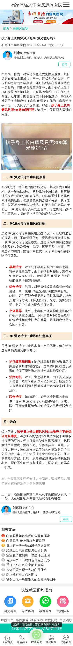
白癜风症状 (20, 28)
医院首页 (7, 620)
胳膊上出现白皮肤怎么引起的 (24, 550)
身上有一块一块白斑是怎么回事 (25, 545)
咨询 (64, 64)
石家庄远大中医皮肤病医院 (36, 4)
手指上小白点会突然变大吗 (22, 565)
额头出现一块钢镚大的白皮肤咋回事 (28, 579)
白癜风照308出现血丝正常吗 (23, 540)
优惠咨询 (65, 639)
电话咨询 (22, 639)
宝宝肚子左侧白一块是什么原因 (25, 555)
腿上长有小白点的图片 (19, 574)
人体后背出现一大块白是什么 (24, 569)
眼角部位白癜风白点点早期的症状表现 (40, 494)
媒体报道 (22, 620)
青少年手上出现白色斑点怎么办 (25, 560)
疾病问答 (51, 620)
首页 (6, 28)
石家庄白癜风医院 (13, 45)
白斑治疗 (66, 620)
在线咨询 (36, 636)
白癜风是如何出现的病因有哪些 (25, 536)
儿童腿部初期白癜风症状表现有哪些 (36, 498)
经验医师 (36, 620)
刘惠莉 (18, 53)
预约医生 (51, 639)
